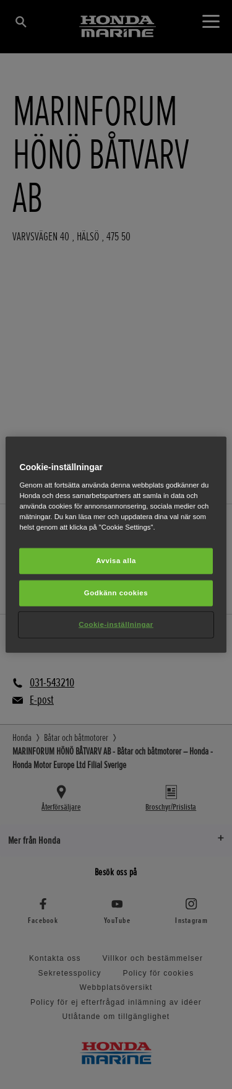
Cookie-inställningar (116, 624)
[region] (116, 545)
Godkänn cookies (116, 592)
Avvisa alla (116, 560)
